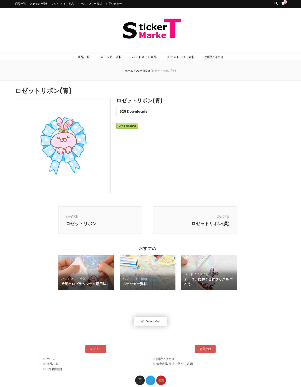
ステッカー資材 (39, 4)
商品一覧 (20, 4)
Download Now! (127, 126)
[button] (95, 349)
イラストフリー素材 (90, 4)
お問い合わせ (114, 4)
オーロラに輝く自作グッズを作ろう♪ (208, 281)
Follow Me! (150, 321)
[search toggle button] (276, 3)
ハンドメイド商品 (63, 4)
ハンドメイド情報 (73, 279)
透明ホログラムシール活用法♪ (84, 283)
